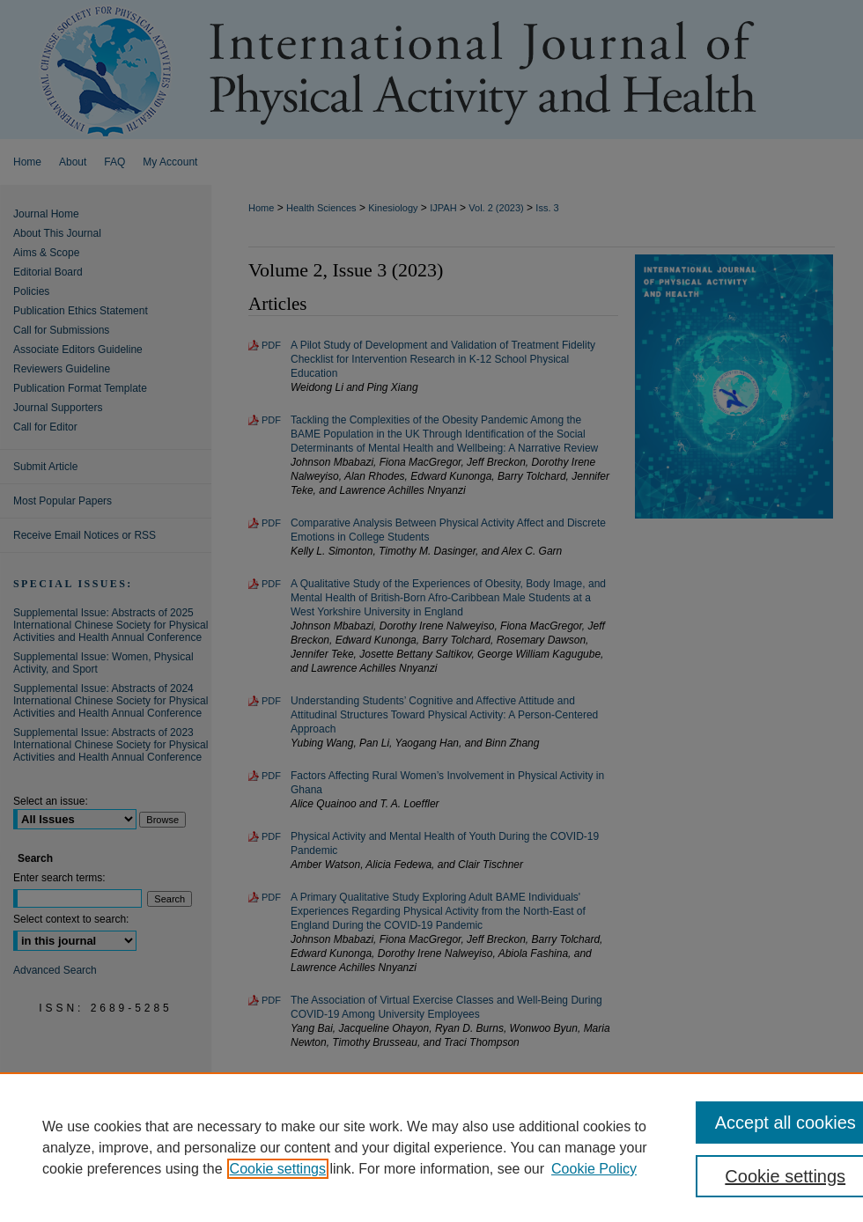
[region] (431, 1147)
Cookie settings (278, 1168)
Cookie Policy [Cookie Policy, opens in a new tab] (594, 1168)
